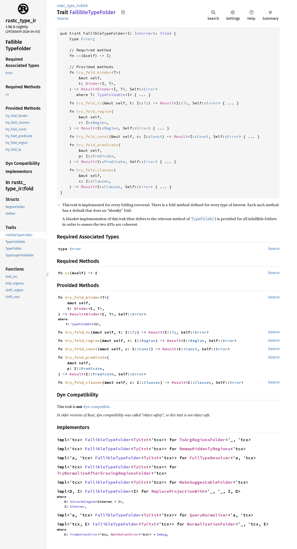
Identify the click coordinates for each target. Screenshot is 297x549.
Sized (165, 33)
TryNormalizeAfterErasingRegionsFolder (104, 473)
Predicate (103, 156)
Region (100, 122)
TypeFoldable (111, 94)
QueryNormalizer (209, 515)
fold (84, 5)
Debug (161, 534)
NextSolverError (125, 534)
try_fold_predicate (97, 144)
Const (156, 136)
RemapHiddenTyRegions (204, 448)
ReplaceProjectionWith (178, 491)
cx (78, 55)
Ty (146, 103)
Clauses (101, 181)
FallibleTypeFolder (108, 439)
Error (87, 38)
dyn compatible (96, 406)
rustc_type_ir (68, 5)
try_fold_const (92, 136)
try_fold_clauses (94, 170)
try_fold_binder (93, 72)
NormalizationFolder (211, 524)
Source (62, 18)
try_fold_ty (89, 103)
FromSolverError (84, 534)
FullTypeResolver (210, 457)
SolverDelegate (83, 501)
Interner (143, 33)
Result (88, 89)
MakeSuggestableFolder (206, 482)
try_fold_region (93, 111)
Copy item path (123, 12)
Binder (93, 83)
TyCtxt (141, 439)
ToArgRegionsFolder (202, 439)
